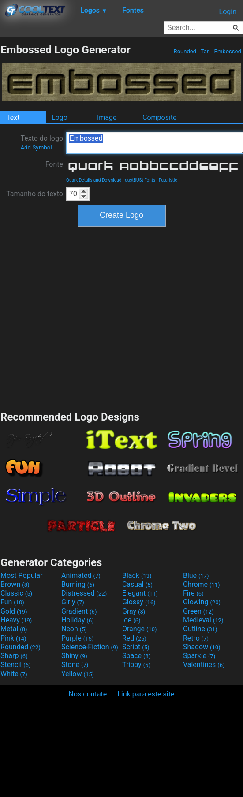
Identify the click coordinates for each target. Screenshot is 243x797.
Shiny (74, 656)
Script (136, 647)
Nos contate (88, 694)
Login (227, 11)
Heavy (16, 620)
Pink (13, 638)
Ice (131, 620)
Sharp (14, 656)
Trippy (136, 664)
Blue (196, 575)
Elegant (140, 593)
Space (136, 656)
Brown (14, 584)
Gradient (79, 611)
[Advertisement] (82, 317)
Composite (159, 117)
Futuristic (168, 180)
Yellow (77, 674)
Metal (13, 629)
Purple (77, 638)
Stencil (15, 664)
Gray (133, 611)
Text (12, 117)
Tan (205, 51)
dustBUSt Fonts (140, 180)
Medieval (203, 620)
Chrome (201, 584)
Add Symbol (36, 147)
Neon (74, 629)
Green (198, 611)
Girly (72, 602)
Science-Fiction (89, 647)
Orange (139, 629)
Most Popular (21, 575)
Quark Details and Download (93, 180)
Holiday (77, 620)
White (13, 674)
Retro (196, 638)
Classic (16, 593)
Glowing (202, 602)
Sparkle (199, 656)
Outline (200, 629)
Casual (137, 584)
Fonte (54, 164)
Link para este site (145, 694)
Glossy (139, 602)
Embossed (228, 51)
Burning (77, 584)
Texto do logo (41, 142)
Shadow (202, 647)
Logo (59, 117)
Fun (12, 602)
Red (134, 638)
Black (137, 575)
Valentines (204, 664)
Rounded (185, 51)
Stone (74, 664)
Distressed (84, 593)
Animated (81, 575)
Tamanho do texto (34, 194)
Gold (13, 611)
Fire (193, 593)
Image (107, 117)
